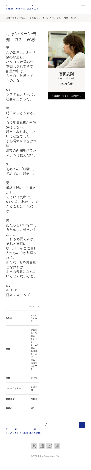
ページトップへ (82, 425)
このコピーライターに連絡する (66, 96)
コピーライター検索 (15, 17)
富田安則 (34, 17)
